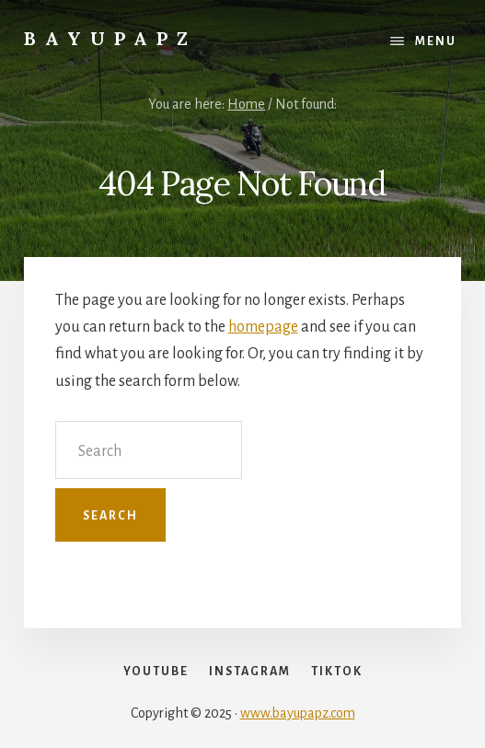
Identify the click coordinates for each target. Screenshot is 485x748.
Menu (435, 41)
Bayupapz (110, 38)
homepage (263, 327)
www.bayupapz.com (297, 713)
